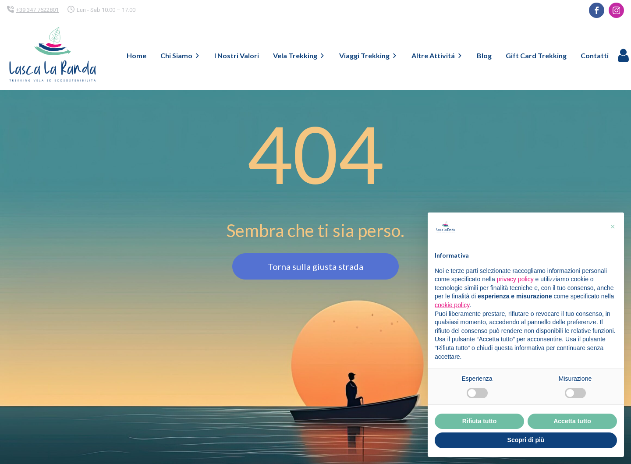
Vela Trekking (299, 55)
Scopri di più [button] (526, 439)
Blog (484, 55)
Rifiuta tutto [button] (479, 421)
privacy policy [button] (515, 279)
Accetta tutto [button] (572, 421)
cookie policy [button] (452, 304)
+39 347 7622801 (37, 10)
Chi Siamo (180, 55)
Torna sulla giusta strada (315, 266)
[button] (613, 227)
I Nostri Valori (236, 55)
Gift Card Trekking (536, 55)
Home (136, 55)
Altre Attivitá (437, 55)
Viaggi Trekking (368, 55)
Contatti (595, 55)
